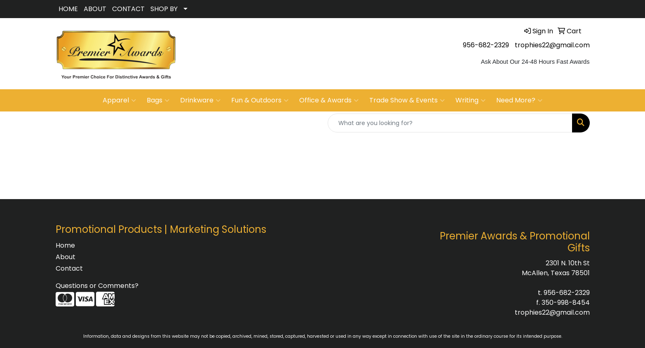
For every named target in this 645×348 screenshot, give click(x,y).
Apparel (119, 100)
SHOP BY (164, 9)
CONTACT (128, 9)
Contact (69, 268)
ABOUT (95, 9)
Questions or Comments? (97, 285)
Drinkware (200, 100)
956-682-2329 (486, 45)
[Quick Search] (450, 123)
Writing (470, 100)
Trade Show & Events (407, 100)
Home (65, 245)
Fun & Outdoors (259, 100)
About (65, 257)
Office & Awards (329, 100)
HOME (68, 9)
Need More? (519, 100)
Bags (158, 100)
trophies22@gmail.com (552, 45)
